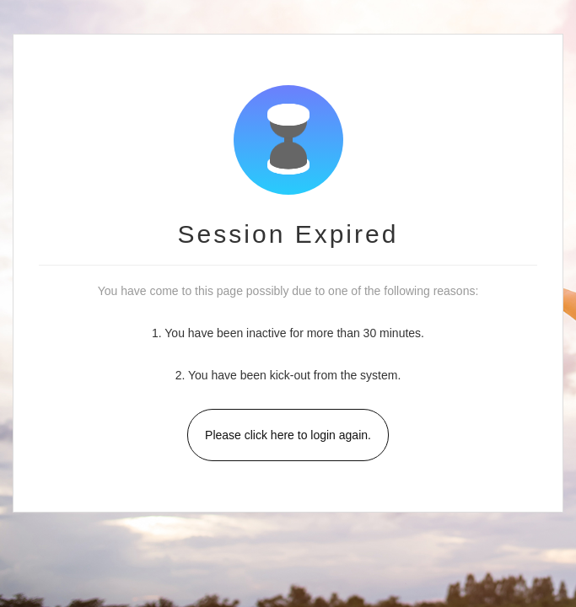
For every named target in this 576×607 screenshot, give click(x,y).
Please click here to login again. (288, 435)
